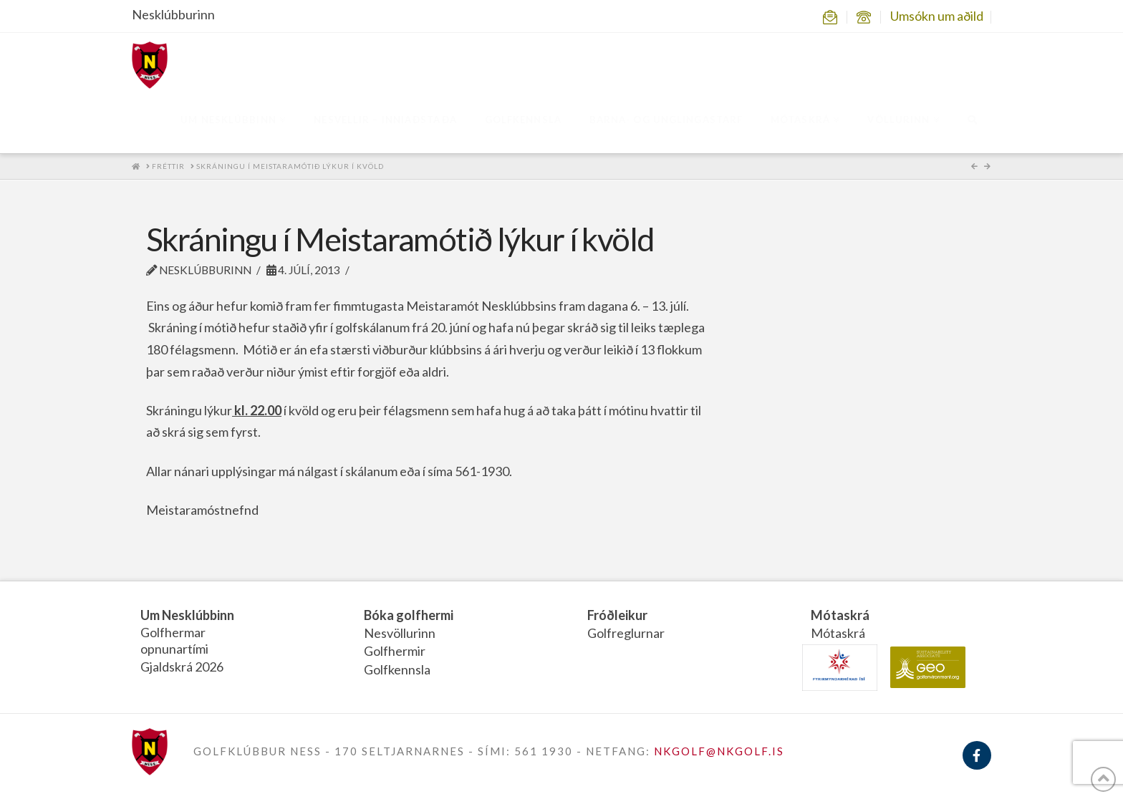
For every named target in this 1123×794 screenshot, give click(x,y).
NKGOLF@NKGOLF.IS (719, 751)
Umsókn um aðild (936, 16)
